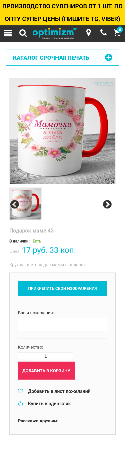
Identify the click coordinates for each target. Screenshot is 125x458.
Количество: (30, 347)
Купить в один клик (49, 403)
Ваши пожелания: (36, 312)
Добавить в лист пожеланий (59, 391)
